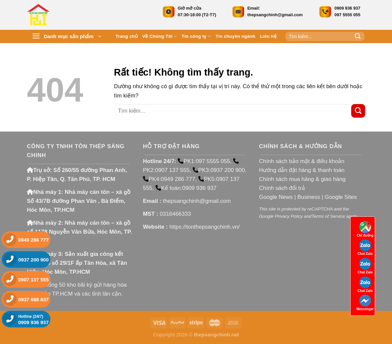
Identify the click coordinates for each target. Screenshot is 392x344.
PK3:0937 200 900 (219, 170)
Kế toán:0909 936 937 (186, 188)
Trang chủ (126, 36)
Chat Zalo (365, 247)
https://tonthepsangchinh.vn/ (204, 227)
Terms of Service (328, 216)
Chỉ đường (365, 229)
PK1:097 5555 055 (204, 161)
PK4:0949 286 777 (169, 179)
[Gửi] (358, 36)
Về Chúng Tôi (159, 36)
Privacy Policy (288, 216)
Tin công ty (196, 36)
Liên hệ (268, 36)
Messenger (365, 303)
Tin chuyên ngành (235, 36)
